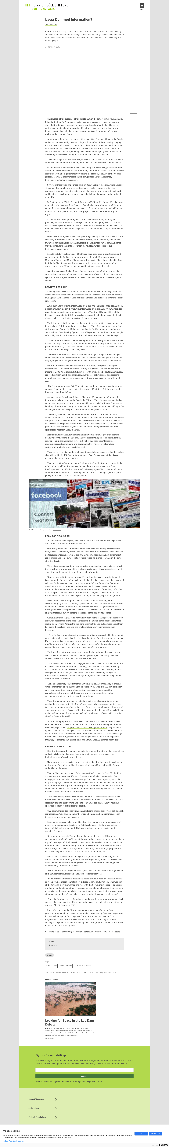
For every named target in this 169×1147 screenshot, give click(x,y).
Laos (55, 966)
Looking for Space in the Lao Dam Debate (101, 931)
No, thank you (155, 1134)
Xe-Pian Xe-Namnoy (83, 966)
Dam (48, 966)
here (52, 931)
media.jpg (54, 945)
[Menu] (142, 5)
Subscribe (84, 1076)
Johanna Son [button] (51, 25)
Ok (141, 1134)
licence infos (133, 113)
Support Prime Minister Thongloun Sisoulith (87, 727)
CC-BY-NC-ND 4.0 (74, 973)
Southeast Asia (66, 966)
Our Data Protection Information (13, 1141)
